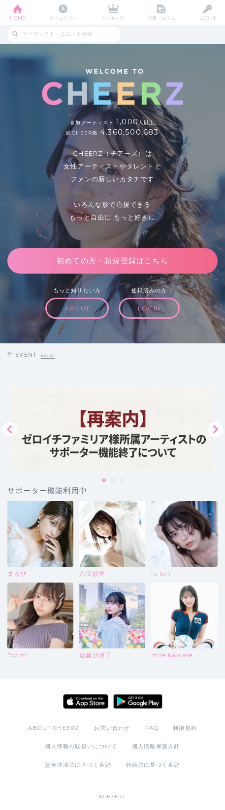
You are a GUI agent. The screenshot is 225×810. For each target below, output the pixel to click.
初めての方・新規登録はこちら (112, 260)
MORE (48, 356)
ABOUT (77, 308)
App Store (85, 701)
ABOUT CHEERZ (53, 728)
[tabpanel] (112, 429)
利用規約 (185, 728)
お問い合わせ (112, 728)
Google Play (137, 701)
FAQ (152, 728)
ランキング (112, 18)
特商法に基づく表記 (153, 764)
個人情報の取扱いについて (81, 746)
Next (215, 429)
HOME (18, 18)
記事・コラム (162, 18)
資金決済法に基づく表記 (78, 764)
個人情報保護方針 (156, 746)
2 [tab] (113, 480)
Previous (9, 429)
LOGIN (207, 18)
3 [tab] (122, 480)
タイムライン (63, 18)
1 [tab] (104, 480)
